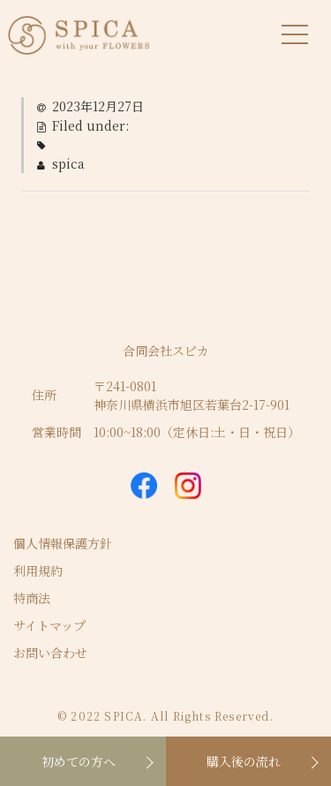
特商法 (31, 598)
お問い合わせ (50, 652)
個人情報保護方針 (62, 543)
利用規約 (38, 570)
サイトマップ (49, 625)
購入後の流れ (244, 761)
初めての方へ (78, 761)
